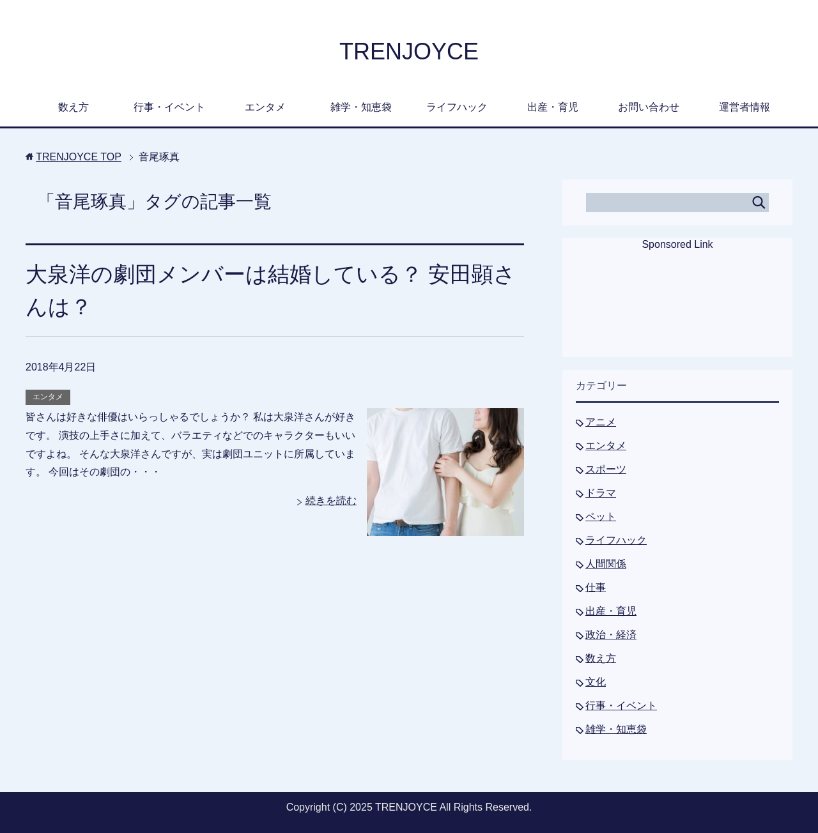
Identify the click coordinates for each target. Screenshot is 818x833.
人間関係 (605, 563)
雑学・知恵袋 (361, 107)
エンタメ (265, 107)
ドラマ (600, 492)
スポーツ (605, 469)
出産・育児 (552, 107)
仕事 (595, 587)
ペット (600, 516)
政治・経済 (611, 634)
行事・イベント (169, 107)
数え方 (73, 107)
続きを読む (331, 500)
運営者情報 (744, 107)
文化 (595, 681)
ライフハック (457, 107)
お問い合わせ (648, 107)
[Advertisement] (677, 312)
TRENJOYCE (409, 51)
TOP (78, 156)
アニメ (600, 421)
